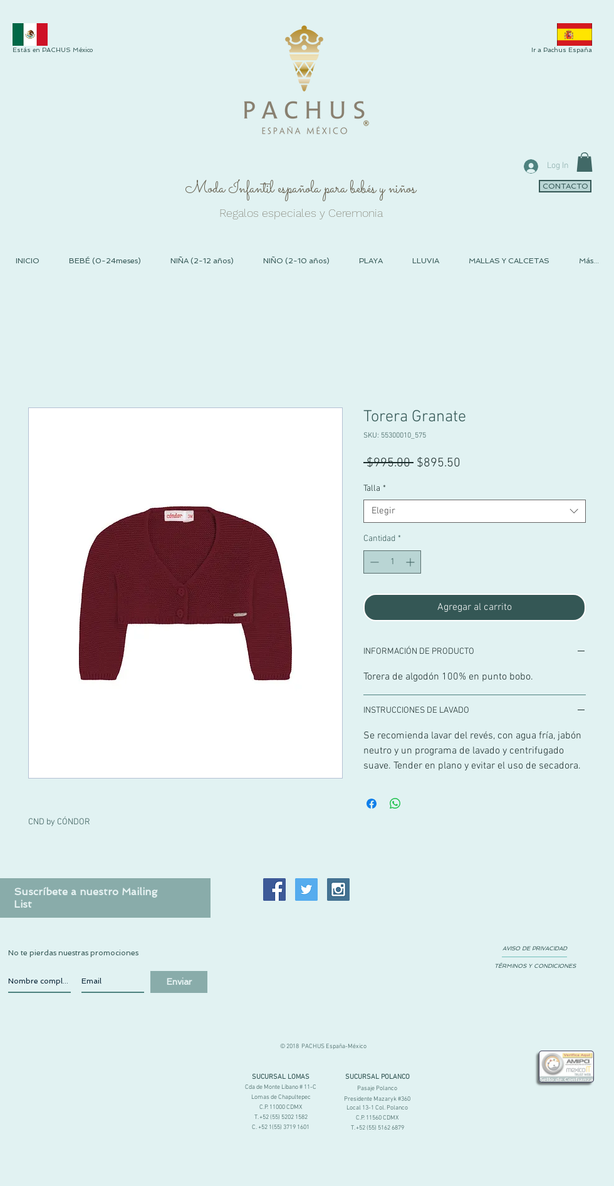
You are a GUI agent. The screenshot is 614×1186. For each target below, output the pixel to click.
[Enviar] (178, 982)
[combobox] (474, 511)
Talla (374, 488)
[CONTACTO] (565, 186)
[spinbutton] (392, 562)
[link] (584, 162)
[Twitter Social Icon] (306, 889)
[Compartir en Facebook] (371, 803)
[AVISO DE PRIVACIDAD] (534, 949)
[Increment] (411, 562)
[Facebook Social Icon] (274, 889)
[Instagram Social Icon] (338, 889)
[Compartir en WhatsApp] (395, 803)
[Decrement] (373, 562)
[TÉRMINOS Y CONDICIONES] (535, 966)
